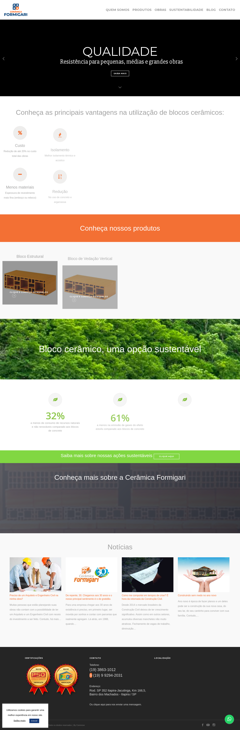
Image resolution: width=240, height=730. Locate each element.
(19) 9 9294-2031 (106, 675)
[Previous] (4, 58)
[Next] (236, 58)
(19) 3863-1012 (103, 669)
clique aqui (99, 704)
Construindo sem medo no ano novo (197, 595)
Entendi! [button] (34, 721)
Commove (80, 725)
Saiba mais (120, 73)
